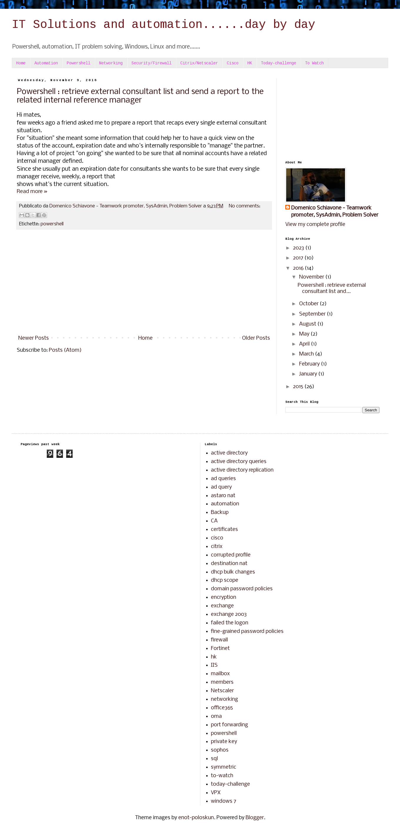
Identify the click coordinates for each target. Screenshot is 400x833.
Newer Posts (33, 338)
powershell (52, 224)
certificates (224, 529)
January (308, 374)
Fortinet (220, 648)
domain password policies (242, 589)
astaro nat (223, 496)
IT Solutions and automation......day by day (163, 24)
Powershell (78, 63)
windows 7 (223, 801)
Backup (220, 512)
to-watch (222, 776)
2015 (298, 387)
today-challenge (230, 784)
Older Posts (256, 338)
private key (224, 742)
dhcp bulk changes (233, 572)
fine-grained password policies (247, 631)
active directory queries (238, 462)
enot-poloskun (196, 818)
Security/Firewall (151, 63)
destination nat (229, 563)
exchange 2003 (229, 614)
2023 (299, 248)
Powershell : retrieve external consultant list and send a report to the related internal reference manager (140, 96)
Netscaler (222, 691)
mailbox (220, 674)
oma (216, 716)
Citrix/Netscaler (199, 63)
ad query (221, 487)
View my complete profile (315, 224)
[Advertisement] (144, 284)
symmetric (223, 767)
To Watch (314, 63)
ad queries (223, 479)
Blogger (255, 818)
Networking (111, 63)
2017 (298, 258)
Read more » (32, 192)
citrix (216, 546)
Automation (46, 63)
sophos (220, 750)
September (313, 314)
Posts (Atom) (65, 350)
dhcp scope (224, 580)
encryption (223, 597)
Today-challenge (278, 63)
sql (214, 759)
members (222, 682)
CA (214, 521)
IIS (214, 665)
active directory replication (242, 470)
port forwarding (229, 725)
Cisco (233, 63)
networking (224, 699)
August (308, 324)
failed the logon (229, 623)
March (307, 354)
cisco (217, 538)
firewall (219, 640)
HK (249, 63)
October (309, 304)
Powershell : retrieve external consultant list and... (332, 288)
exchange (222, 606)
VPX (216, 793)
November (312, 277)
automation (225, 504)
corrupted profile (231, 555)
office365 (222, 708)
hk (214, 657)
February (310, 364)
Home (21, 63)
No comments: (244, 206)
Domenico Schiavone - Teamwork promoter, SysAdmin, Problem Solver (334, 211)
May (305, 334)
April (305, 344)
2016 (299, 268)
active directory (229, 453)
